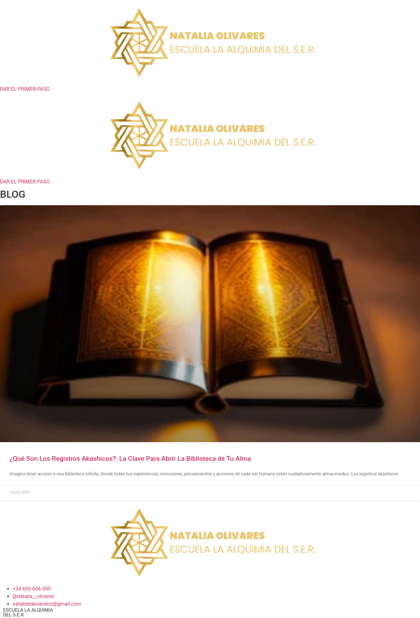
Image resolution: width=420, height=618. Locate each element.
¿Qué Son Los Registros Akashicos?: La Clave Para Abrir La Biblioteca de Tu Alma (130, 458)
